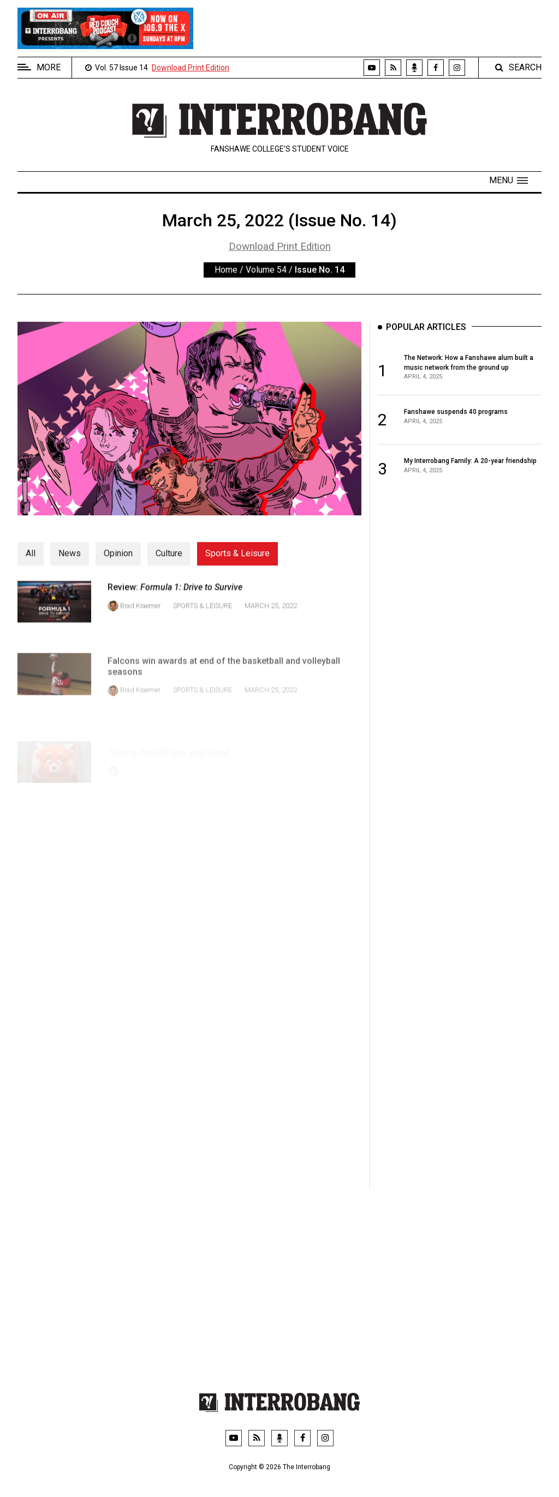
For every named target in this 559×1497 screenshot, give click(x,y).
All (30, 553)
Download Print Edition (190, 67)
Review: (175, 602)
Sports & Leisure (237, 553)
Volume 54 (266, 269)
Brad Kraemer (140, 620)
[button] (508, 180)
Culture (169, 553)
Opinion (118, 553)
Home (226, 269)
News (69, 553)
